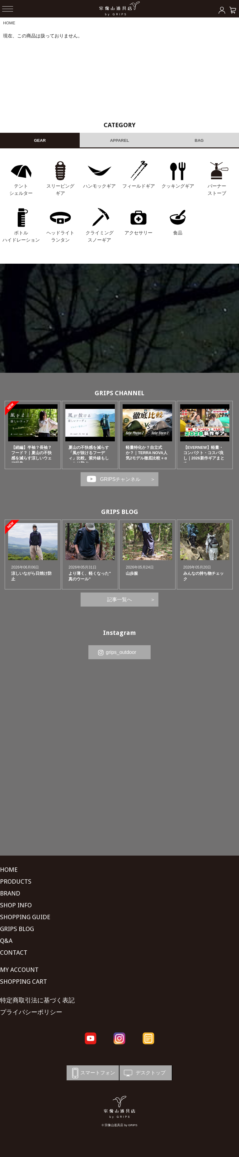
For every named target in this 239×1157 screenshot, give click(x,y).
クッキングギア (178, 186)
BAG (199, 140)
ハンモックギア (99, 186)
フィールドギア (138, 186)
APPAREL (119, 140)
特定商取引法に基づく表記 (37, 1000)
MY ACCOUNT (19, 969)
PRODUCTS (15, 881)
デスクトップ (144, 1073)
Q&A (6, 940)
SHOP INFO (16, 905)
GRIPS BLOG (119, 512)
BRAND (10, 893)
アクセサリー (138, 232)
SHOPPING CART (23, 981)
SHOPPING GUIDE (25, 917)
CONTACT (13, 952)
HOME (9, 23)
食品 (177, 232)
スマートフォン (92, 1073)
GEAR (40, 140)
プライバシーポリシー (31, 1012)
